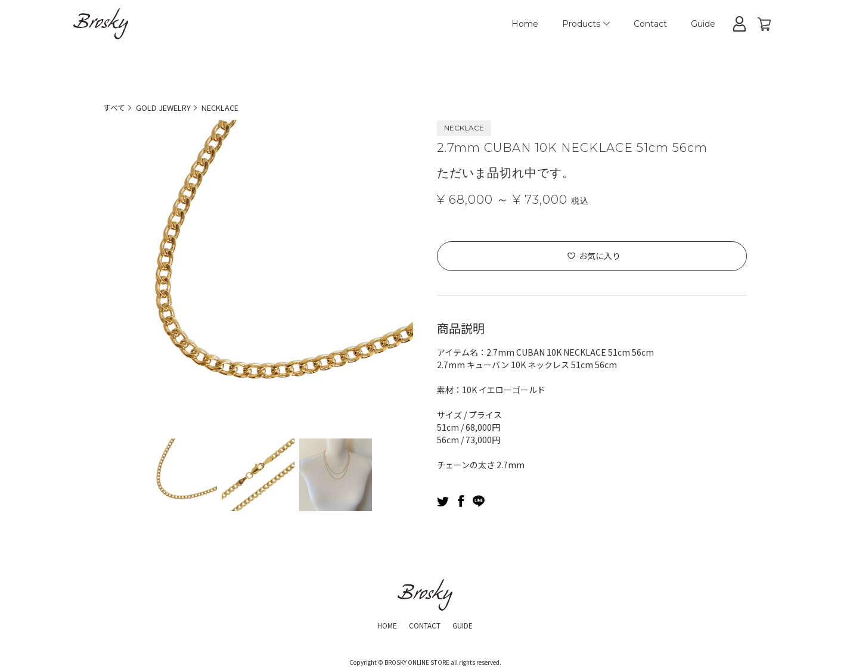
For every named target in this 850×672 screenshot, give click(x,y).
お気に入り (600, 256)
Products (586, 23)
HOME (381, 624)
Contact (650, 23)
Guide (703, 23)
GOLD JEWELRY (168, 107)
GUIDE (469, 624)
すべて (115, 107)
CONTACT (424, 624)
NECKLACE (231, 107)
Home (524, 23)
